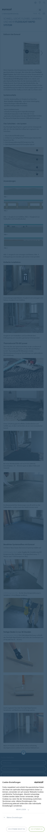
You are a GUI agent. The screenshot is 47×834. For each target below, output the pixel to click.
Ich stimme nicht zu (16, 829)
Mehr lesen (22, 810)
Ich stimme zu (36, 829)
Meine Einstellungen (12, 817)
